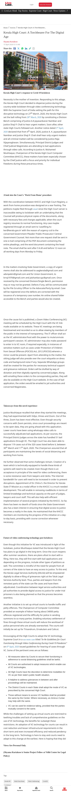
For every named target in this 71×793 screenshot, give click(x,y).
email (35, 209)
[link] (30, 48)
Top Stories (23, 11)
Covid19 (45, 781)
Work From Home (19, 781)
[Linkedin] (26, 48)
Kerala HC (8, 781)
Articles (12, 28)
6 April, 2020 (13, 647)
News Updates (59, 11)
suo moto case (29, 639)
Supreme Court (35, 11)
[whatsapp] (22, 48)
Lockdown (8, 785)
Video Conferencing (33, 781)
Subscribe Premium (45, 4)
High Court (47, 11)
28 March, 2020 (34, 117)
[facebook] (15, 48)
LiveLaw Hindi (10, 11)
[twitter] (18, 48)
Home (5, 28)
